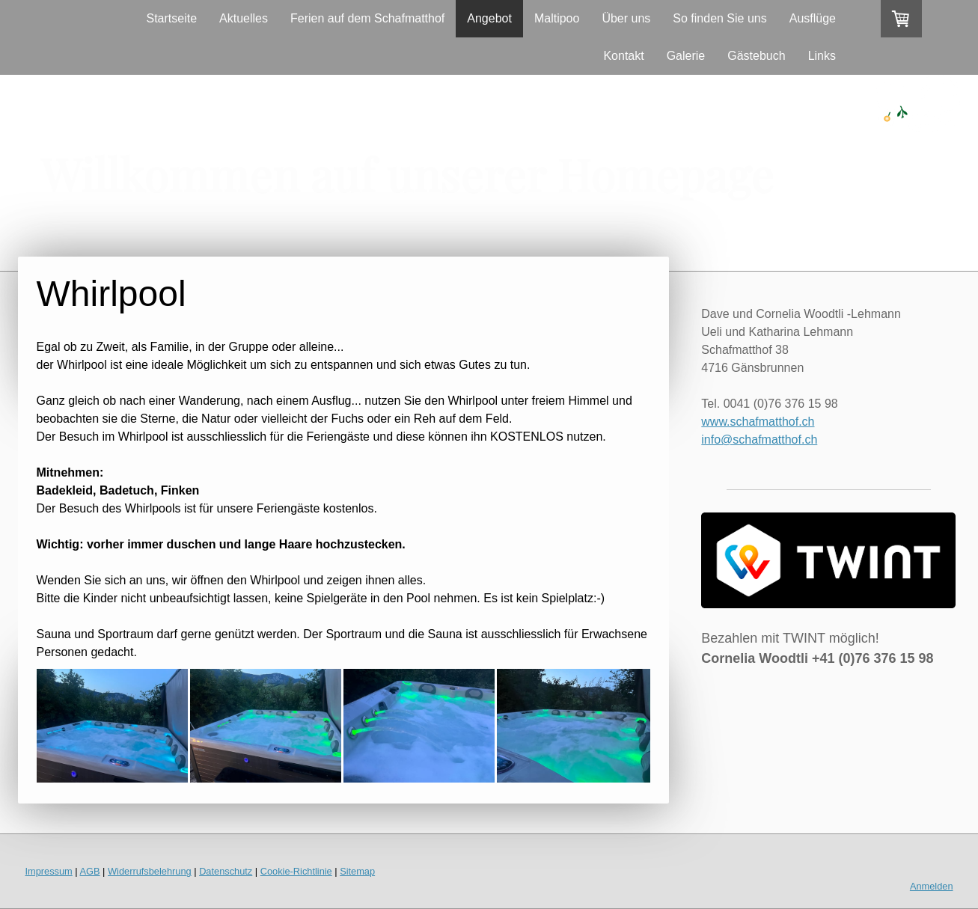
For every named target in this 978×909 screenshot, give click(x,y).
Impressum (49, 871)
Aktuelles (243, 18)
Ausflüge (812, 18)
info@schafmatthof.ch (759, 439)
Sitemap (357, 871)
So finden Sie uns (719, 18)
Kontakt (623, 55)
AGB (90, 871)
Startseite (171, 18)
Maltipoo (556, 18)
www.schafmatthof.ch (757, 421)
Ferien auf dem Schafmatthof (367, 18)
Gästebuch (756, 55)
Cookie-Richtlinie (296, 871)
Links (822, 55)
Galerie (686, 55)
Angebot (489, 18)
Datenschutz (225, 871)
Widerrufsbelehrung (150, 871)
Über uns (626, 18)
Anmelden (931, 886)
